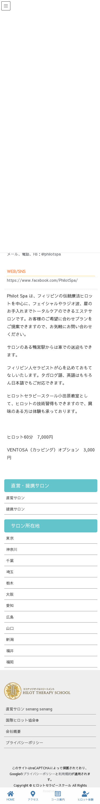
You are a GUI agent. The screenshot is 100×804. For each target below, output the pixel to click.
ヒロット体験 (86, 796)
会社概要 (13, 731)
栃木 (10, 583)
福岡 (10, 661)
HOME (10, 796)
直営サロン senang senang (29, 709)
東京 (10, 538)
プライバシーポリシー (24, 742)
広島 (10, 617)
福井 (10, 650)
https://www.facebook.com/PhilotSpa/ (42, 280)
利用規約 (64, 774)
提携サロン (15, 509)
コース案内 (58, 796)
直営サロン (15, 497)
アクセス (33, 796)
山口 (10, 628)
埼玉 (10, 571)
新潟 (10, 639)
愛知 (10, 605)
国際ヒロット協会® (22, 720)
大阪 (10, 594)
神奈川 (11, 549)
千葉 (10, 560)
